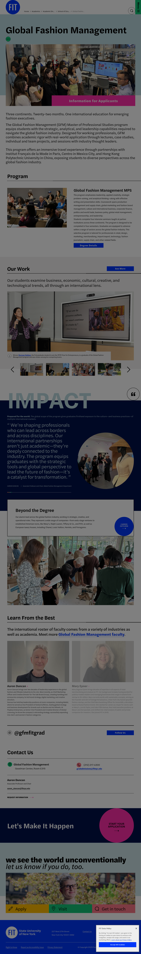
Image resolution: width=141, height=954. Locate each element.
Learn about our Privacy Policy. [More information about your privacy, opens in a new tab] (121, 940)
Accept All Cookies (117, 945)
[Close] (136, 928)
